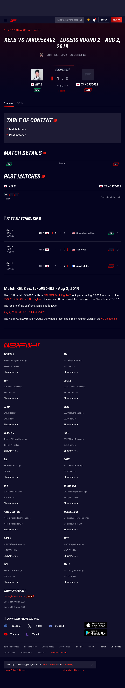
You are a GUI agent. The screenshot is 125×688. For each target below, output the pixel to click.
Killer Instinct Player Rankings (17, 518)
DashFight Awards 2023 (14, 602)
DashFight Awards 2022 (14, 607)
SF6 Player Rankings (13, 387)
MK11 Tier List (70, 576)
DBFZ (66, 433)
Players (91, 647)
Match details (17, 129)
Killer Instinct (13, 511)
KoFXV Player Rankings (14, 544)
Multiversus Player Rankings (76, 518)
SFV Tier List (9, 576)
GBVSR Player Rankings (74, 387)
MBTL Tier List (70, 550)
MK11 (67, 564)
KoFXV (7, 538)
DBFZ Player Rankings (74, 439)
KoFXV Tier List (10, 550)
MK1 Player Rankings (73, 360)
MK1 (66, 354)
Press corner (26, 653)
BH (5, 459)
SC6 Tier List (9, 497)
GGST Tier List (70, 471)
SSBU (66, 406)
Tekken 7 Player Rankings (15, 439)
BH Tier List (9, 471)
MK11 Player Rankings (74, 570)
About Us (41, 653)
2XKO (7, 406)
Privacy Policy (30, 647)
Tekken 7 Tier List (12, 445)
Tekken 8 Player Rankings (15, 360)
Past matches (17, 135)
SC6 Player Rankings (13, 492)
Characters (116, 647)
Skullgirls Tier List (72, 497)
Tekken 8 (9, 354)
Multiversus (71, 511)
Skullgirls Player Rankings (75, 492)
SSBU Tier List (70, 419)
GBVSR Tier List (71, 392)
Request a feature (59, 653)
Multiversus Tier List (73, 524)
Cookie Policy (48, 647)
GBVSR (67, 380)
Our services (9, 653)
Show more (11, 372)
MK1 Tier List (69, 366)
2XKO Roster (9, 413)
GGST (66, 459)
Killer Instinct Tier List (13, 524)
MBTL (67, 538)
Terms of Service (11, 647)
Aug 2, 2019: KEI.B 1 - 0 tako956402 (24, 312)
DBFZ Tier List (70, 445)
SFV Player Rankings (13, 570)
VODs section (109, 318)
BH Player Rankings (12, 465)
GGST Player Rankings (74, 465)
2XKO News (9, 419)
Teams (103, 647)
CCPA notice (64, 647)
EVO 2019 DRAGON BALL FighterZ (23, 299)
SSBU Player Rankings (74, 413)
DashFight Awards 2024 (14, 596)
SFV (6, 564)
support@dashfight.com (15, 670)
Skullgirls (70, 485)
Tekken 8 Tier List (12, 366)
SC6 (6, 485)
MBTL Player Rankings (74, 544)
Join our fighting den (23, 619)
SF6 (6, 380)
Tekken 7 (9, 433)
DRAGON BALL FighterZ (57, 295)
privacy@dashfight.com (73, 670)
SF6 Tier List (9, 392)
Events (79, 647)
